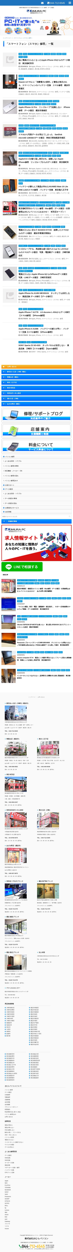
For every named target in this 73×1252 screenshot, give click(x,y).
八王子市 (24, 195)
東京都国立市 (10, 1062)
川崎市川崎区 (10, 1020)
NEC (6, 1183)
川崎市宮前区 (10, 1012)
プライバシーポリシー (11, 1107)
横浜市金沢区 (35, 1044)
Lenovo (7, 1210)
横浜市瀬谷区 (35, 1018)
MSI (6, 1217)
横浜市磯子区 (35, 1042)
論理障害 (45, 146)
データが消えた (9, 1147)
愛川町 (8, 1036)
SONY (7, 1192)
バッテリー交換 (64, 92)
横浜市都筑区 (35, 1012)
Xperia (43, 352)
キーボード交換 (9, 1162)
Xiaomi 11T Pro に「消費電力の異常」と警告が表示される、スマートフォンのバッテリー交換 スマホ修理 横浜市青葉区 (44, 85)
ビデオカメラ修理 (28, 220)
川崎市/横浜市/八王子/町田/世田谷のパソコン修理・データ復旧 (36, 1242)
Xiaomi (33, 92)
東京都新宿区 (35, 1056)
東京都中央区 (35, 1073)
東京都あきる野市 (11, 1073)
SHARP (7, 1199)
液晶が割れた (9, 1125)
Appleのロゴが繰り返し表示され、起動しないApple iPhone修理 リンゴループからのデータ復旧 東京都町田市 (44, 162)
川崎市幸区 (9, 1018)
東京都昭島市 (10, 1071)
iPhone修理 (32, 116)
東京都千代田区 (35, 1069)
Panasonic (8, 1196)
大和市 (8, 1029)
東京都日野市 (10, 1067)
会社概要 (7, 1104)
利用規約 (7, 1109)
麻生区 (38, 261)
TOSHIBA (8, 1187)
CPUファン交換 (9, 1172)
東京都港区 (34, 1067)
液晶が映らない (9, 1127)
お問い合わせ (41, 697)
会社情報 (8, 512)
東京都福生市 (10, 1075)
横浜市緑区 (34, 1014)
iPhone (38, 66)
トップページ (31, 697)
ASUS (6, 1214)
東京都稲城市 (35, 1078)
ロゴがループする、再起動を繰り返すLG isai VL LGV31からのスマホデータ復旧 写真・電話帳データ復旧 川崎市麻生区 (44, 252)
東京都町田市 (10, 1054)
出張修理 (7, 1094)
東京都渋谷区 (35, 1058)
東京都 (37, 69)
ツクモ (7, 1226)
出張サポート (9, 485)
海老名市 (9, 1025)
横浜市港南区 (35, 1036)
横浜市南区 (34, 1029)
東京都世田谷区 (35, 1060)
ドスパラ (7, 1223)
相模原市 (31, 146)
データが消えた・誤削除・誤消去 (41, 143)
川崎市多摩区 (10, 1010)
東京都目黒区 (35, 1062)
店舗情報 (7, 1099)
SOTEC (7, 1203)
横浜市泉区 (34, 1016)
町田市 (42, 69)
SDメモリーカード (50, 141)
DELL (6, 1205)
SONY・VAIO (36, 352)
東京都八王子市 (11, 1065)
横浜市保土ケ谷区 (36, 1033)
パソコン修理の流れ (11, 476)
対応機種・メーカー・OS (13, 471)
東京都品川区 (35, 1054)
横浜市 (27, 94)
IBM (6, 1212)
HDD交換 (7, 1158)
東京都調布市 (10, 1060)
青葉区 (40, 94)
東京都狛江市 (35, 1075)
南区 (63, 143)
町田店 (48, 69)
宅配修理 (7, 1097)
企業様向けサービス (12, 508)
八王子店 (31, 195)
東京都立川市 (10, 1069)
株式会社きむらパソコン (36, 1238)
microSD (34, 141)
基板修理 (24, 69)
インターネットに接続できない (14, 1142)
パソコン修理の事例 (11, 466)
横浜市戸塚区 (35, 1023)
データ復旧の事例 (11, 498)
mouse (7, 1228)
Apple (33, 66)
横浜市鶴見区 (35, 1038)
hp (5, 1208)
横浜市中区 (34, 1025)
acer (6, 1219)
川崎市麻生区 (10, 1007)
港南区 (24, 118)
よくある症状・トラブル (13, 461)
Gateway (7, 1221)
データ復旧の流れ (11, 503)
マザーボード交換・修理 (12, 1167)
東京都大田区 (35, 1065)
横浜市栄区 (34, 1040)
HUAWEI (34, 193)
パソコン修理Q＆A (11, 480)
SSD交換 (7, 1160)
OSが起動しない (42, 171)
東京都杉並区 (35, 1071)
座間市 (8, 1031)
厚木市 (8, 1027)
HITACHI (7, 1201)
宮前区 (31, 283)
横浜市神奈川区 (35, 1031)
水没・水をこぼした (11, 1135)
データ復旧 (62, 116)
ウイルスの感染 (9, 1144)
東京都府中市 (10, 1058)
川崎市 (26, 261)
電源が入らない (29, 239)
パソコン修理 (44, 217)
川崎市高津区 (10, 1014)
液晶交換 (7, 1165)
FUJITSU (7, 1185)
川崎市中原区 (10, 1016)
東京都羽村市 (10, 1080)
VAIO (6, 1194)
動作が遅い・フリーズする (13, 1132)
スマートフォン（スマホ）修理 (52, 66)
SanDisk (41, 141)
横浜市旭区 (34, 1020)
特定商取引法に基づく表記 (13, 1112)
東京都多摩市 (10, 1056)
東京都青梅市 (10, 1078)
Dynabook (8, 1190)
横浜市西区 (34, 1027)
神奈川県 (34, 94)
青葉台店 (46, 94)
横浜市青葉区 (35, 1007)
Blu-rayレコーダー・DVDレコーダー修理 (45, 215)
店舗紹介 (31, 69)
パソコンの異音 (9, 1137)
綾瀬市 (8, 1033)
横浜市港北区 (35, 1010)
